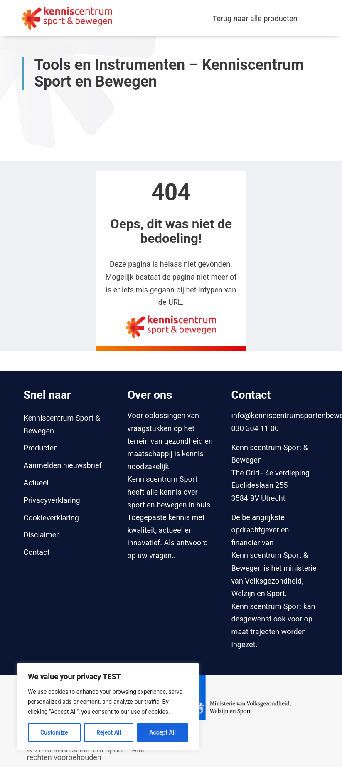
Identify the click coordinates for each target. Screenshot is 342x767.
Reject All (108, 732)
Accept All (162, 732)
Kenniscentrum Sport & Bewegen (62, 424)
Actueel (36, 482)
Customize (54, 732)
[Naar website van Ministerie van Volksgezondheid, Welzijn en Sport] (247, 699)
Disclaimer (41, 534)
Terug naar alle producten (255, 18)
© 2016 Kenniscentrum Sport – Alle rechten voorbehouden (86, 753)
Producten (41, 447)
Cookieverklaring (51, 517)
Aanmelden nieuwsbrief (63, 465)
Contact (37, 552)
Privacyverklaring (52, 500)
